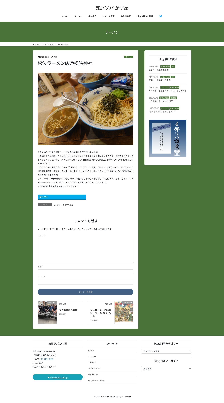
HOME (91, 350)
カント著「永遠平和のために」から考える (168, 90)
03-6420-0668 (47, 359)
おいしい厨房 (94, 368)
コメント (42, 235)
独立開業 (173, 98)
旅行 (173, 66)
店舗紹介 (92, 362)
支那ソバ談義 (68, 205)
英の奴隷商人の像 (68, 310)
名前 (40, 266)
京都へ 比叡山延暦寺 (159, 69)
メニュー (92, 356)
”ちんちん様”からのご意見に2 (162, 111)
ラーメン (129, 57)
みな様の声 (93, 374)
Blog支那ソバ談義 (96, 380)
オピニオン (164, 87)
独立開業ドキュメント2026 (161, 101)
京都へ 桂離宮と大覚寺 (160, 80)
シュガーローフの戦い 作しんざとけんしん (100, 313)
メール (41, 276)
